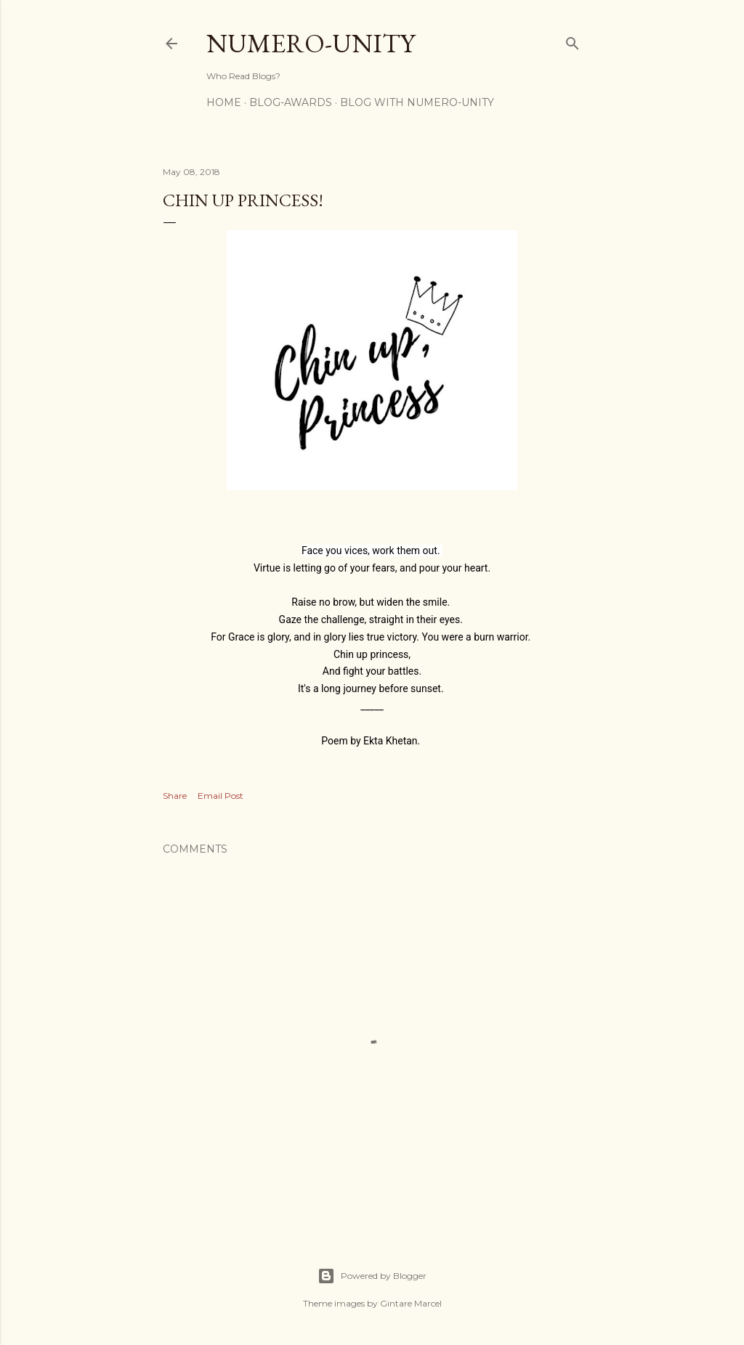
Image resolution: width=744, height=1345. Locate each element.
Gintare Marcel (411, 1303)
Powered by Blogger (372, 1276)
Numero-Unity (310, 43)
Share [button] (175, 795)
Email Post (220, 795)
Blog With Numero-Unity (417, 102)
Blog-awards (290, 102)
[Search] (572, 40)
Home (223, 102)
